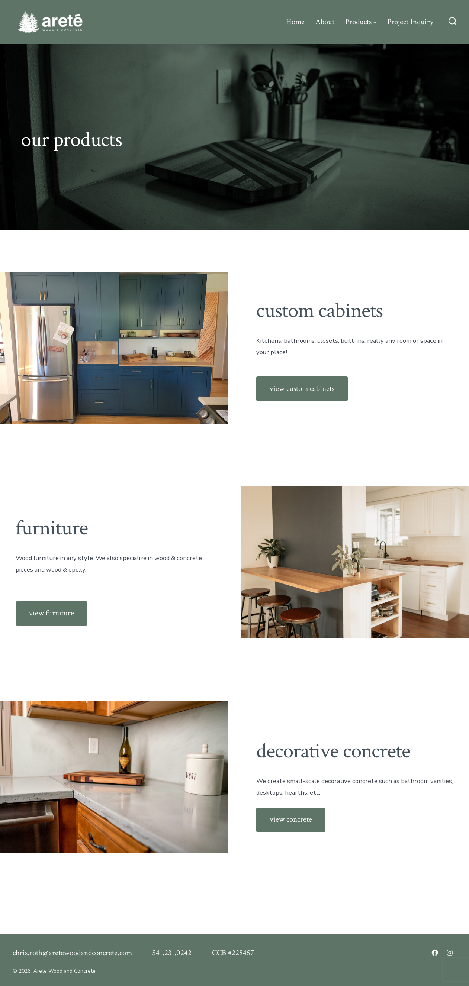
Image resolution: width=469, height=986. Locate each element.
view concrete (291, 819)
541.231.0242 (172, 953)
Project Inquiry (410, 22)
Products (360, 22)
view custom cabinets (302, 389)
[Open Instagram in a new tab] (449, 952)
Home (295, 22)
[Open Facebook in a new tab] (434, 952)
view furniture (51, 613)
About (324, 22)
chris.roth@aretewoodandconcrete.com (72, 953)
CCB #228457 (233, 953)
